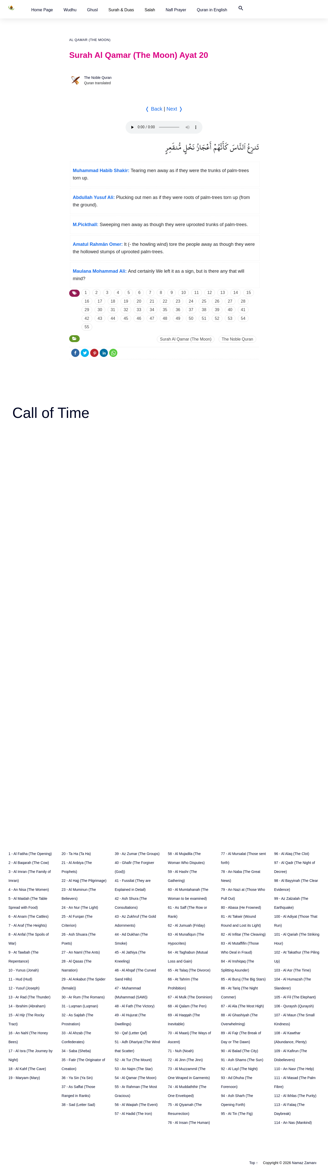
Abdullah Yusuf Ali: (94, 197)
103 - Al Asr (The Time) (292, 970)
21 (152, 301)
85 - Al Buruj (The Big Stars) (243, 979)
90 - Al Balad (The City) (239, 1051)
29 (87, 310)
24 (191, 301)
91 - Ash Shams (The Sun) (242, 1060)
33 (139, 310)
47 (152, 318)
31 (113, 310)
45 (126, 318)
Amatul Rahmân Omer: (98, 244)
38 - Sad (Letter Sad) (78, 1105)
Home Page (42, 10)
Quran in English (212, 10)
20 (139, 301)
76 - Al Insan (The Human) (189, 1123)
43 (100, 318)
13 (222, 292)
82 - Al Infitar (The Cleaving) (243, 934)
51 (204, 318)
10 (183, 292)
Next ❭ (175, 109)
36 (178, 310)
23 (178, 301)
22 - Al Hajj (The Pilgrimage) (83, 881)
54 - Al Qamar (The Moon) (136, 1078)
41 (243, 310)
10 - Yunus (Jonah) (23, 970)
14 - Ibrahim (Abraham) (27, 1006)
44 (113, 318)
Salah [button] (150, 10)
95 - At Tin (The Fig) (237, 1114)
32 (126, 310)
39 (217, 310)
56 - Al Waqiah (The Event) (136, 1105)
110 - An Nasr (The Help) (294, 1069)
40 (230, 310)
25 (204, 301)
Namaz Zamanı (304, 1163)
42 (87, 318)
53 (230, 318)
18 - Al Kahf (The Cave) (27, 1069)
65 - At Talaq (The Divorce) (189, 970)
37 (191, 310)
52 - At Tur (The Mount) (133, 1060)
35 (165, 310)
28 (243, 301)
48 (165, 318)
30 (100, 310)
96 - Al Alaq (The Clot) (291, 854)
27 (230, 301)
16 (87, 301)
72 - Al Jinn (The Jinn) (185, 1060)
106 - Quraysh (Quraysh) (294, 1006)
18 (113, 301)
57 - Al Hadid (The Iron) (133, 1114)
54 (243, 318)
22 (165, 301)
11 (196, 292)
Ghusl (92, 10)
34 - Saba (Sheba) (76, 1051)
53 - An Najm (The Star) (134, 1069)
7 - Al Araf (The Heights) (27, 925)
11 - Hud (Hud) (20, 979)
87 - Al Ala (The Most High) (242, 1006)
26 (217, 301)
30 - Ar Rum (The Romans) (83, 997)
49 (178, 318)
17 (100, 301)
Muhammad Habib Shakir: (101, 170)
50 (191, 318)
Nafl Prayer (176, 10)
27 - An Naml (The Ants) (80, 952)
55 (87, 327)
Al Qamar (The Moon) (89, 40)
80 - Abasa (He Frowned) (241, 907)
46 (139, 318)
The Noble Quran (97, 78)
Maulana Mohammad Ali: (100, 271)
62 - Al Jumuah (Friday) (186, 925)
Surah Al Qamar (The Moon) (185, 339)
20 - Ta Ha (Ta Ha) (76, 854)
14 (235, 292)
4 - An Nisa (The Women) (28, 890)
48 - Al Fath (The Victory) (135, 1006)
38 (204, 310)
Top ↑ (253, 1163)
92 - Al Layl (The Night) (239, 1069)
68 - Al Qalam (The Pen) (187, 1006)
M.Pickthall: (85, 224)
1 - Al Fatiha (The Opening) (30, 854)
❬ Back (153, 109)
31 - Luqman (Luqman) (79, 1006)
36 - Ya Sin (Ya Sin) (77, 1078)
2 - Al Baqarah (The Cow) (28, 863)
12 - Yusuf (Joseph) (23, 988)
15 (248, 292)
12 (209, 292)
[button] (42, 10)
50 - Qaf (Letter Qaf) (131, 1033)
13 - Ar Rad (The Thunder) (29, 997)
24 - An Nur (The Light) (79, 907)
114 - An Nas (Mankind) (293, 1123)
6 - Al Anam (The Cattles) (28, 916)
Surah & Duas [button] (121, 10)
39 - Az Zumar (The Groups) (137, 854)
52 (217, 318)
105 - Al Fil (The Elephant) (295, 997)
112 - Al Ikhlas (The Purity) (295, 1096)
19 (126, 301)
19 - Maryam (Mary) (24, 1078)
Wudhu (70, 10)
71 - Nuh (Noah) (180, 1051)
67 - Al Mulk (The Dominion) (190, 997)
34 (152, 310)
